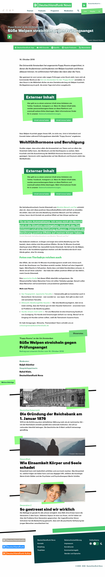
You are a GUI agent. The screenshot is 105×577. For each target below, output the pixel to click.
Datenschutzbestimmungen (50, 114)
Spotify (55, 47)
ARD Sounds (43, 47)
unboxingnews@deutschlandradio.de (34, 325)
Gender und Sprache (72, 553)
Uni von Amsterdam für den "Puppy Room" (57, 80)
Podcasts (42, 11)
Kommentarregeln (71, 550)
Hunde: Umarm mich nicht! (32, 312)
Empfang (41, 547)
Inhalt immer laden (63, 120)
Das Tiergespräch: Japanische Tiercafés (36, 294)
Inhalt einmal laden (41, 120)
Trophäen (41, 550)
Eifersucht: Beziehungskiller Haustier (35, 303)
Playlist (92, 11)
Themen (30, 11)
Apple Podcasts (69, 47)
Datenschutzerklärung (73, 540)
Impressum (68, 543)
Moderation (68, 11)
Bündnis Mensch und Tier (67, 207)
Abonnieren (84, 47)
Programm (55, 11)
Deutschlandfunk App (24, 47)
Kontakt (40, 543)
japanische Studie (30, 278)
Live (85, 11)
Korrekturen (69, 547)
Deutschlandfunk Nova (46, 540)
